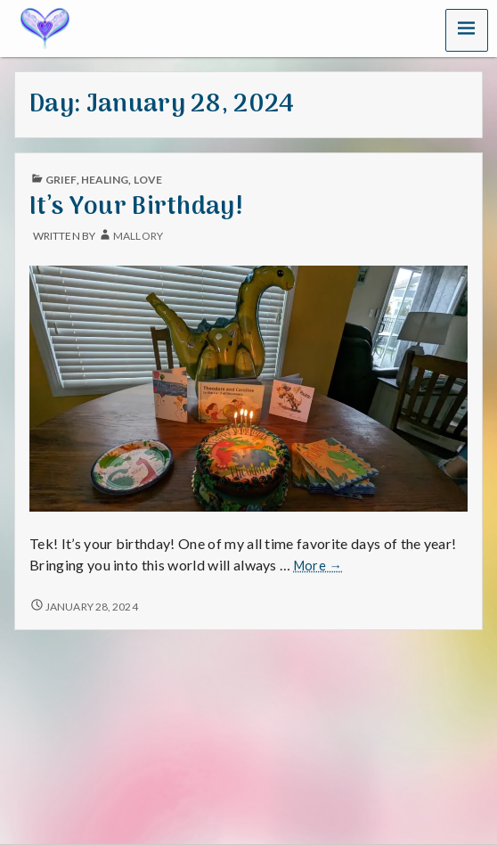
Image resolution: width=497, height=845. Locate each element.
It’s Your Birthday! (136, 207)
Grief (60, 179)
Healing (105, 179)
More (318, 566)
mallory (138, 235)
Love (148, 179)
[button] (466, 30)
